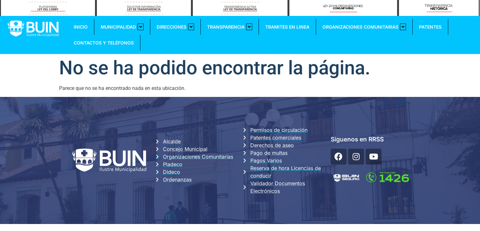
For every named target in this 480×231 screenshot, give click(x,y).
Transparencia (229, 27)
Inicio (81, 27)
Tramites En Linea (287, 27)
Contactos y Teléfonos (104, 42)
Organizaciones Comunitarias (364, 27)
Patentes (430, 27)
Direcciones (175, 27)
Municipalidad (122, 27)
